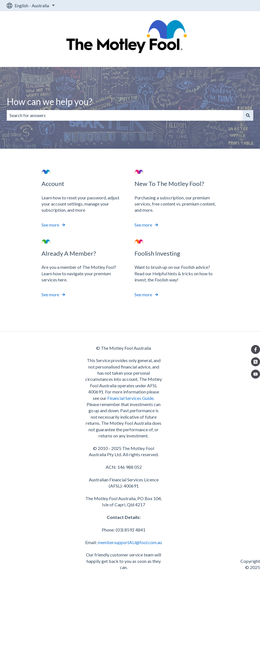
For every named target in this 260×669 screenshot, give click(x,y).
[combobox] (125, 115)
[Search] (248, 115)
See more (50, 225)
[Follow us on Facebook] (255, 349)
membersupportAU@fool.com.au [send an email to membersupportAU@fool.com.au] (130, 542)
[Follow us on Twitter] (255, 361)
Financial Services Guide (130, 398)
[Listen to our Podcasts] (255, 374)
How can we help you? (49, 101)
